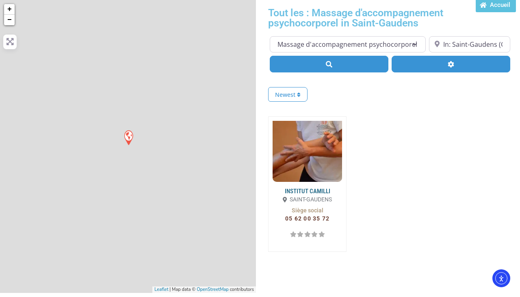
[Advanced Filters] (451, 64)
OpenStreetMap (213, 289)
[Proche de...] (469, 44)
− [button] (9, 20)
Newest (288, 94)
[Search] (329, 64)
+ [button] (9, 9)
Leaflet (161, 289)
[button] (307, 210)
